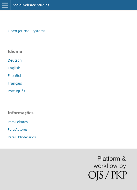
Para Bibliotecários (22, 137)
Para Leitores (18, 121)
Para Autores (17, 129)
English (14, 67)
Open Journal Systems (26, 30)
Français (15, 83)
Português (16, 90)
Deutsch (15, 60)
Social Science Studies (31, 5)
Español (14, 75)
